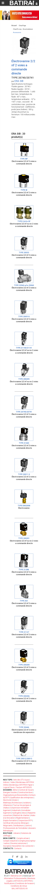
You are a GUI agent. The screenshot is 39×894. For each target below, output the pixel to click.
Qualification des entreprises (21, 797)
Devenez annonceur (19, 843)
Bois (24, 813)
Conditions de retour (19, 886)
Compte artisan (23, 838)
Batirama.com (16, 876)
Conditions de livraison (25, 883)
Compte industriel (10, 841)
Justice (28, 825)
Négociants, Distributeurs (13, 825)
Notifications (9, 883)
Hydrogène (16, 813)
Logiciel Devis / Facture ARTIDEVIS (17, 787)
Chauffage (22, 25)
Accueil (14, 25)
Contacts (18, 848)
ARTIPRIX (28, 881)
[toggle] (2, 2)
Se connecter (27, 846)
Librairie (16, 833)
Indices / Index (9, 782)
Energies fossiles (10, 792)
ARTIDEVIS (18, 881)
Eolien (15, 800)
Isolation (26, 803)
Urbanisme (7, 805)
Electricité (7, 800)
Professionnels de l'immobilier (15, 828)
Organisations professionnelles (15, 795)
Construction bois (25, 792)
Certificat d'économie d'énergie (15, 823)
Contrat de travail (26, 790)
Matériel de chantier (21, 815)
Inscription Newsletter (12, 846)
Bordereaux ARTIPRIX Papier (21, 785)
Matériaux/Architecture (12, 803)
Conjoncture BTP (25, 820)
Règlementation (22, 818)
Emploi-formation (10, 820)
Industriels (16, 810)
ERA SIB (18, 81)
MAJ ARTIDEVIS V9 (19, 888)
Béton (15, 790)
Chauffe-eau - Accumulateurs (23, 29)
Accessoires (17, 32)
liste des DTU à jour (21, 780)
